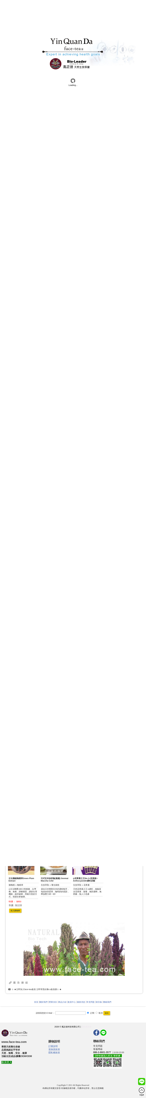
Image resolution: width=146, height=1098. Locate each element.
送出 (107, 1013)
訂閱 (90, 1013)
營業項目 (53, 1002)
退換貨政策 (54, 1049)
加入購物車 (15, 910)
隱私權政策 (86, 1027)
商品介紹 (62, 1002)
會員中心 (72, 1002)
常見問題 (90, 1002)
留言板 (99, 1002)
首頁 (36, 1002)
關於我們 (43, 1002)
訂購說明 (53, 1046)
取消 (99, 1013)
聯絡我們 (107, 1002)
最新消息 (81, 1002)
